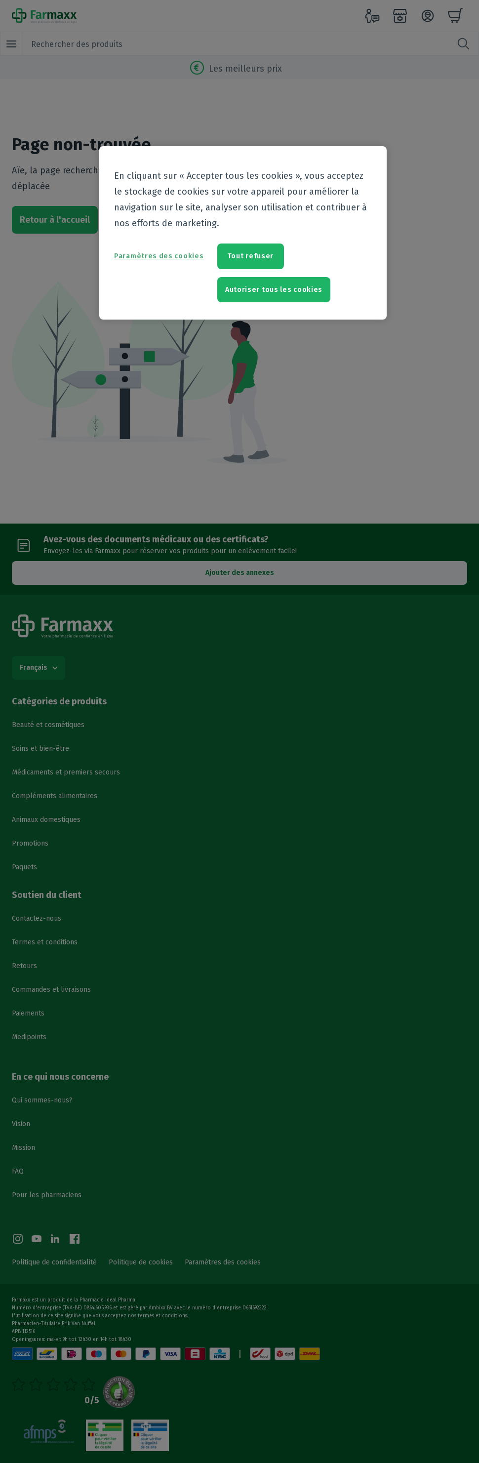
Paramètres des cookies (158, 256)
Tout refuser (251, 256)
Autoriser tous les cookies (273, 289)
